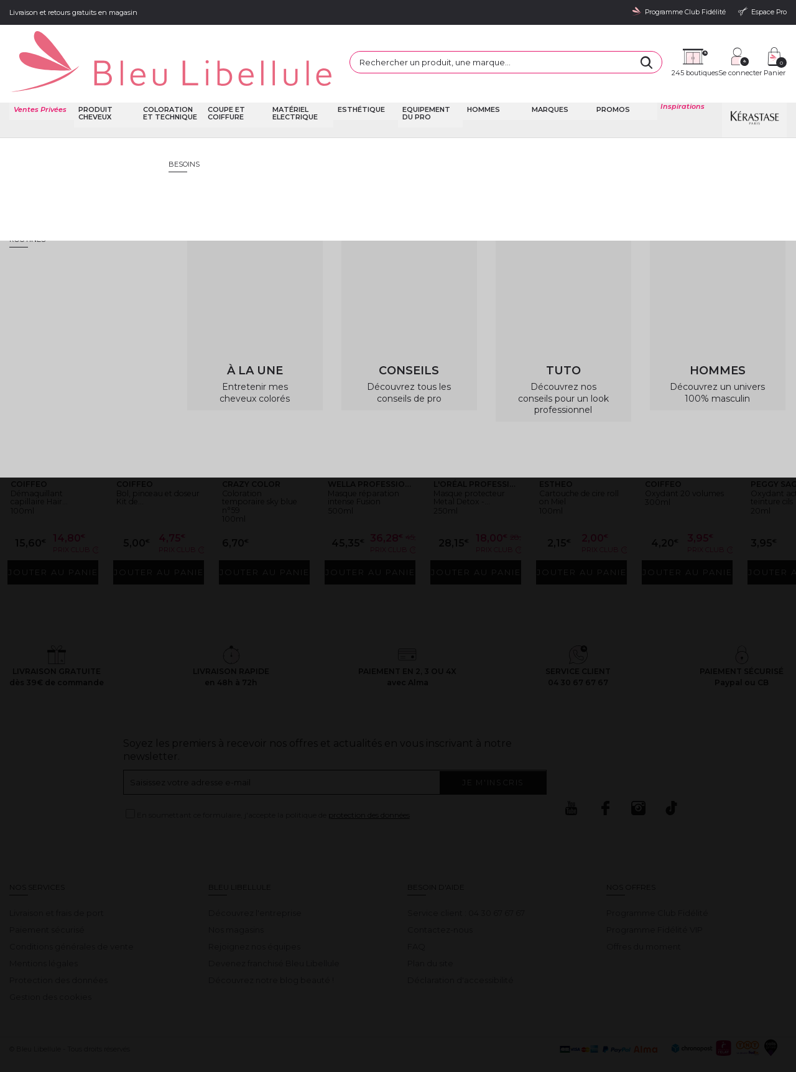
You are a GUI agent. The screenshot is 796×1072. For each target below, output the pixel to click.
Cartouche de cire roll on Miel (581, 460)
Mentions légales (43, 936)
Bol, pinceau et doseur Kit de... (151, 460)
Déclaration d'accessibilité (460, 953)
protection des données (369, 788)
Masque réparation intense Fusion (370, 465)
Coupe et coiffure (225, 84)
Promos (612, 80)
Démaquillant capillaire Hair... (46, 460)
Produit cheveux (94, 84)
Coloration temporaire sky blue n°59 (257, 465)
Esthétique (360, 80)
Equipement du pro (425, 84)
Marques (548, 80)
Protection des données (58, 953)
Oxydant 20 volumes (673, 460)
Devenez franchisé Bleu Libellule (274, 936)
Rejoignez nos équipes (254, 920)
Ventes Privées (38, 80)
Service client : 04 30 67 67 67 (466, 886)
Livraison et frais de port (56, 886)
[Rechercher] (540, 49)
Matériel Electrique (294, 84)
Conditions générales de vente (71, 920)
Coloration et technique (169, 84)
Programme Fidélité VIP (654, 903)
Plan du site (430, 936)
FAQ (416, 920)
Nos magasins (236, 903)
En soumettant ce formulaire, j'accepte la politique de (273, 788)
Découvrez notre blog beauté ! (271, 953)
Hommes (482, 80)
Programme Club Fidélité (657, 886)
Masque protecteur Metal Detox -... (473, 465)
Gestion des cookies (50, 970)
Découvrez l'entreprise (255, 886)
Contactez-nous (440, 903)
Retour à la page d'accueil (726, 239)
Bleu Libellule (76, 118)
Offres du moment (643, 920)
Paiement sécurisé (47, 903)
